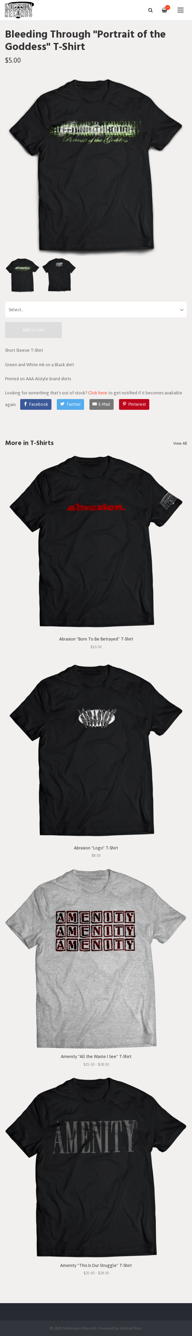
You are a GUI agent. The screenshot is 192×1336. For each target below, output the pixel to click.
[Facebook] (36, 404)
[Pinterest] (134, 404)
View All (180, 443)
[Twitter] (70, 404)
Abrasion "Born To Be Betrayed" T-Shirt (96, 639)
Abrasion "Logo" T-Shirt (96, 847)
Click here (97, 392)
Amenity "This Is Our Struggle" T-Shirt (96, 1265)
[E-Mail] (101, 404)
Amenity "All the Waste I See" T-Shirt (96, 1056)
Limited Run (130, 1328)
